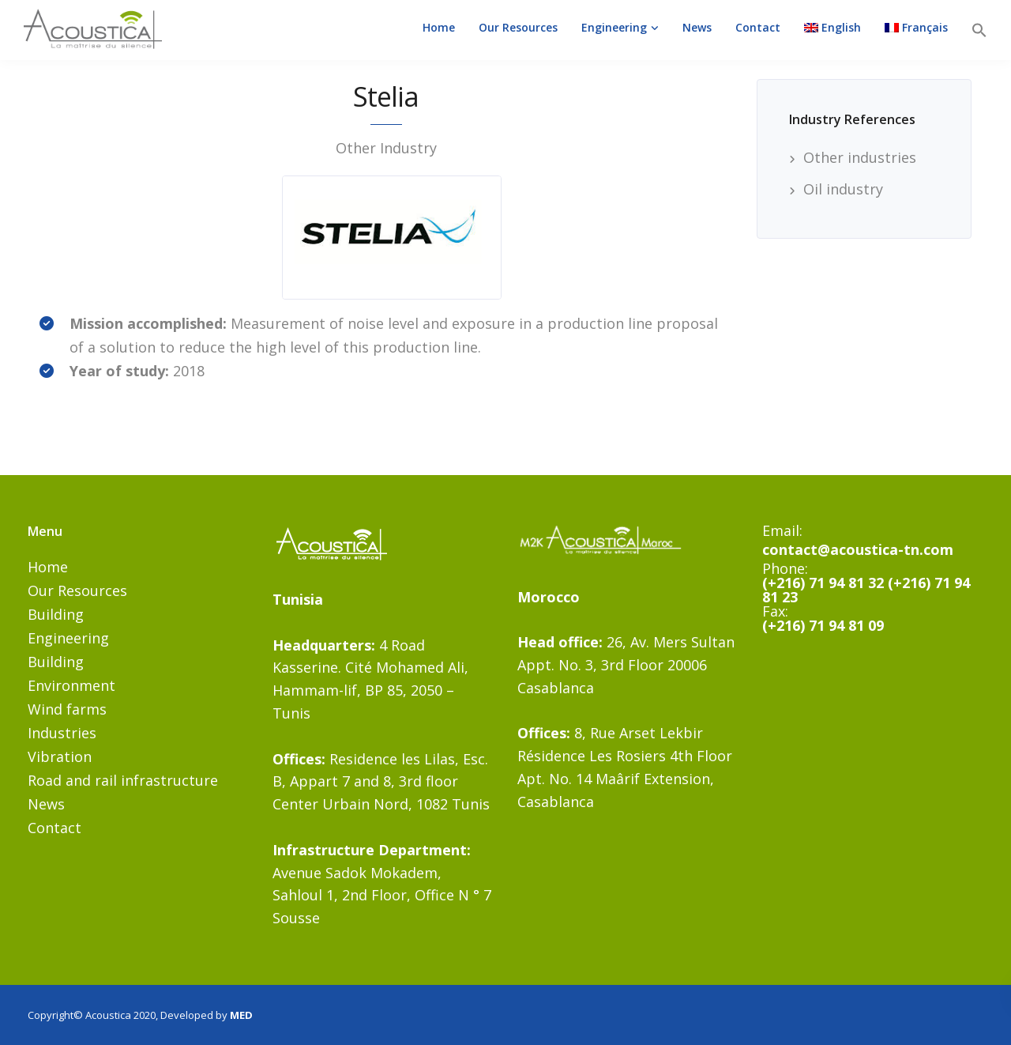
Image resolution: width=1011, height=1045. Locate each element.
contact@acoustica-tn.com (857, 549)
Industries (62, 732)
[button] (979, 30)
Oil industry (843, 188)
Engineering (614, 27)
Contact (757, 27)
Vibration (60, 756)
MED (241, 1015)
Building (56, 614)
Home (439, 27)
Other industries (859, 157)
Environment (71, 685)
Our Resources (518, 27)
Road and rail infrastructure (123, 780)
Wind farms (67, 709)
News (697, 27)
